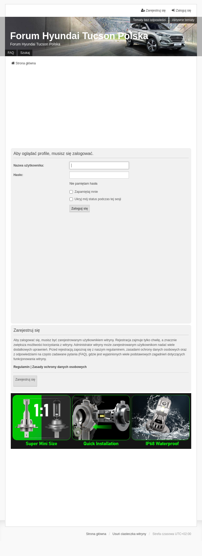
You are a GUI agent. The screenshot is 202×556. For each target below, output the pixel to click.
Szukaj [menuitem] (25, 53)
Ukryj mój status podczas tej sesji (95, 199)
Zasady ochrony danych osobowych (59, 367)
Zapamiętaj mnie (83, 192)
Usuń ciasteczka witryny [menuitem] (129, 534)
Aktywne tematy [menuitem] (183, 20)
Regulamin (21, 367)
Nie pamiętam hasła (83, 183)
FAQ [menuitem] (11, 53)
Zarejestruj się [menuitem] (153, 10)
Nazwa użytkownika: (28, 165)
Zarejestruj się (25, 379)
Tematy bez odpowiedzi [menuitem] (149, 20)
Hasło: (18, 175)
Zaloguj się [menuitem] (181, 10)
